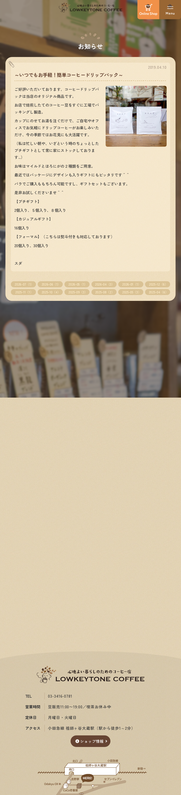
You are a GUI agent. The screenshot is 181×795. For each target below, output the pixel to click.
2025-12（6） (158, 284)
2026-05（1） (77, 284)
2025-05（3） (131, 292)
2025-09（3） (77, 292)
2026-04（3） (104, 284)
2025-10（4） (51, 292)
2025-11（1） (24, 292)
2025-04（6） (158, 292)
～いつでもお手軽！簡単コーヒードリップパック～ (68, 74)
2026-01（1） (131, 284)
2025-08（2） (104, 292)
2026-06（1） (51, 284)
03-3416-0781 (60, 696)
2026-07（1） (24, 284)
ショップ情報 (89, 741)
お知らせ (90, 46)
